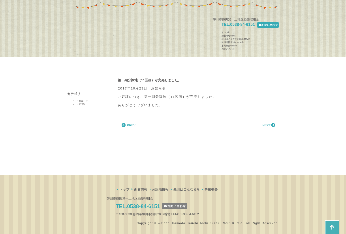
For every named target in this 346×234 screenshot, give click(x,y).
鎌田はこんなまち (236, 39)
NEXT (269, 125)
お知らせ (158, 88)
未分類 (80, 104)
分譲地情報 (233, 42)
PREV (128, 125)
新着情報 (228, 35)
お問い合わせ (268, 25)
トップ (226, 32)
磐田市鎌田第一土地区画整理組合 (82, 29)
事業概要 (229, 45)
